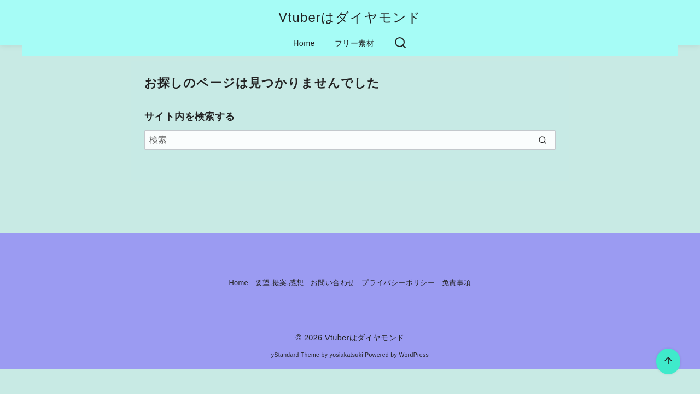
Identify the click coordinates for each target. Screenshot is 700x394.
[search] (542, 140)
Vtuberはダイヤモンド (349, 17)
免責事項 (456, 283)
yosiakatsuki (346, 355)
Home (304, 43)
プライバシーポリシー (398, 283)
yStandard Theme (295, 355)
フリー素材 (354, 43)
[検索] (350, 140)
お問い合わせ (332, 283)
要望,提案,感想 (279, 283)
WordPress (414, 355)
